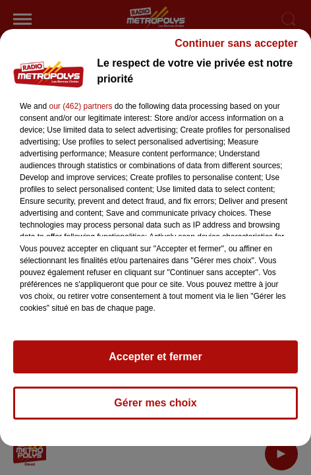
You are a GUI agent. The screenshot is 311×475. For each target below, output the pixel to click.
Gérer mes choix (155, 408)
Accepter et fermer (155, 362)
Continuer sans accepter (236, 49)
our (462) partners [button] (80, 112)
